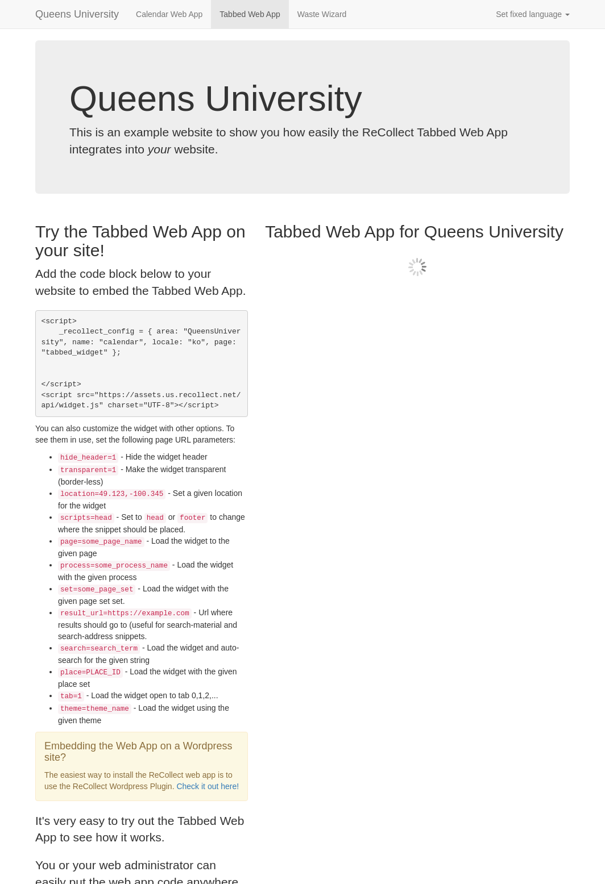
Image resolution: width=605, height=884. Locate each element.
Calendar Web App (169, 14)
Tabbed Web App (249, 14)
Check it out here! (207, 786)
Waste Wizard (322, 14)
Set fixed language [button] (533, 14)
